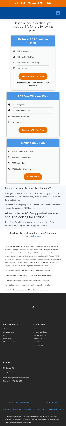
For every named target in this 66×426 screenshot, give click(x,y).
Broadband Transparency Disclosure (16, 409)
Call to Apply (33, 176)
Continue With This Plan (33, 76)
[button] (58, 13)
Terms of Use (51, 402)
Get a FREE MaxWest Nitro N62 (33, 3)
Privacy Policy (40, 409)
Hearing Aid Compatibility (19, 402)
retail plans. (35, 236)
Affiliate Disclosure (56, 409)
